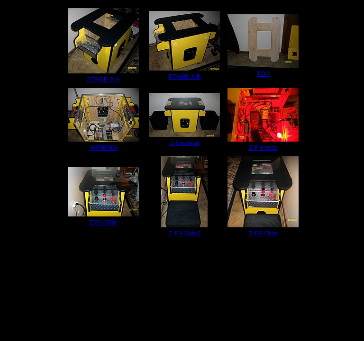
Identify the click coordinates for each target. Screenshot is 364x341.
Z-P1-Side (103, 222)
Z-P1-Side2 (184, 233)
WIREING (104, 147)
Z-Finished (185, 142)
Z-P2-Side (263, 233)
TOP (262, 73)
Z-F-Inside (263, 147)
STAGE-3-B (184, 76)
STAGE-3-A (103, 79)
